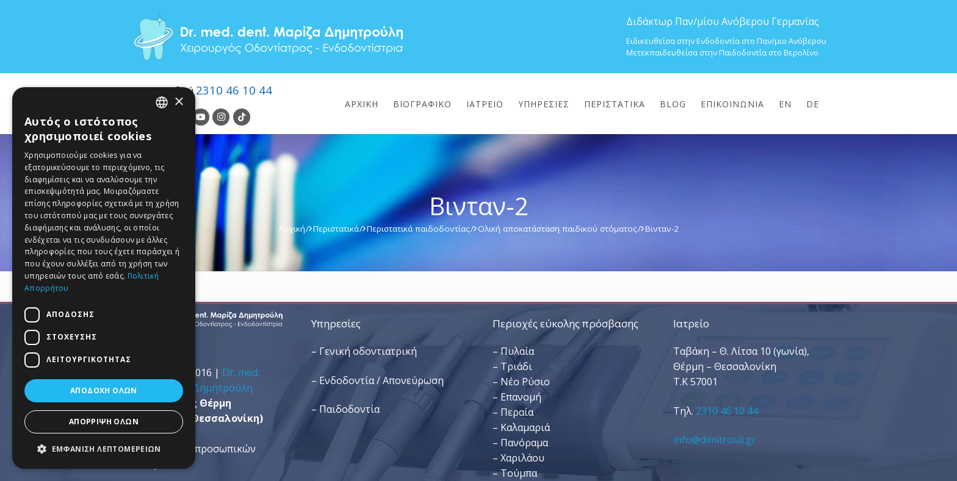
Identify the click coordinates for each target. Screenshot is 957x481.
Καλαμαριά (525, 427)
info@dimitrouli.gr (714, 439)
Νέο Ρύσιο (525, 381)
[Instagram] (220, 117)
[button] (103, 449)
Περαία (516, 412)
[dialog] (103, 278)
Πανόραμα (524, 442)
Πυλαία (517, 351)
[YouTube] (200, 117)
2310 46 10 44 (234, 90)
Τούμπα (518, 473)
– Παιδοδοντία (345, 409)
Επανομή (520, 397)
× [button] (178, 102)
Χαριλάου (522, 458)
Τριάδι (516, 366)
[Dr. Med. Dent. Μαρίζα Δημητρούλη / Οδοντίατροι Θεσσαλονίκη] (268, 36)
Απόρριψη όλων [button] (104, 421)
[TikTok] (241, 117)
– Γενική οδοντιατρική (364, 351)
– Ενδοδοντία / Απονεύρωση (377, 380)
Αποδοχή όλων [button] (103, 390)
